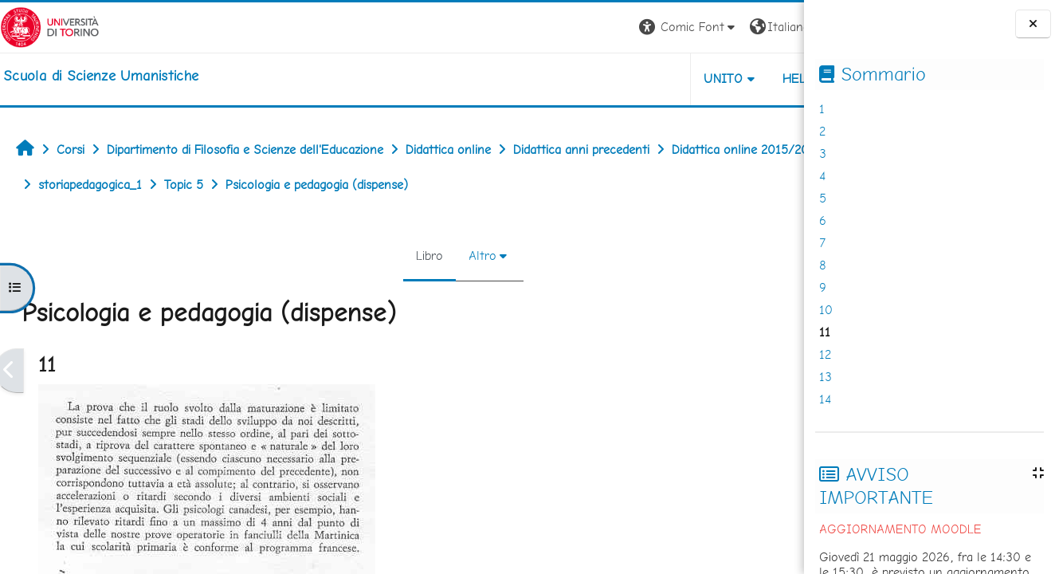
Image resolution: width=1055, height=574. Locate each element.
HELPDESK (707, 78)
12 (825, 354)
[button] (582, 27)
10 (826, 309)
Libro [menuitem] (376, 255)
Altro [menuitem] (429, 255)
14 (825, 399)
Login (776, 26)
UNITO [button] (617, 78)
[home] (100, 76)
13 (825, 376)
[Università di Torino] (50, 25)
